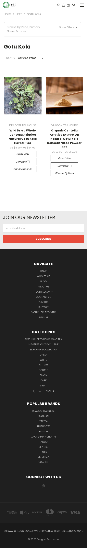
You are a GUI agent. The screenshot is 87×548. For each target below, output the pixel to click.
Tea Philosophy (43, 291)
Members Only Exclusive (43, 344)
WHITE (43, 360)
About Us (43, 286)
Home (43, 271)
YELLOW (43, 365)
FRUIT (43, 385)
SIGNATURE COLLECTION (43, 349)
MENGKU (43, 447)
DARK (44, 380)
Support (43, 307)
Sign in (35, 312)
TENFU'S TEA (43, 426)
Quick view (22, 154)
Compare (23, 161)
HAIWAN (43, 441)
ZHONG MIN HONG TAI (43, 436)
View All (43, 462)
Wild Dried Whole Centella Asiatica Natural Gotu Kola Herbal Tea (23, 136)
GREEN (43, 354)
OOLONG (43, 370)
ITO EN (43, 452)
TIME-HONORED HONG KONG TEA (43, 339)
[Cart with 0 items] (73, 5)
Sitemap (43, 317)
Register (50, 312)
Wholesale (43, 276)
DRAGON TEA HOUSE (43, 411)
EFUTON (43, 431)
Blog (43, 281)
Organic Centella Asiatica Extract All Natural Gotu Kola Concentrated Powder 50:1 (64, 138)
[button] (42, 29)
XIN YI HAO (43, 457)
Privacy (43, 302)
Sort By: (11, 58)
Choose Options (22, 169)
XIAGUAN (43, 416)
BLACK (43, 375)
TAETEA (43, 421)
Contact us (43, 297)
